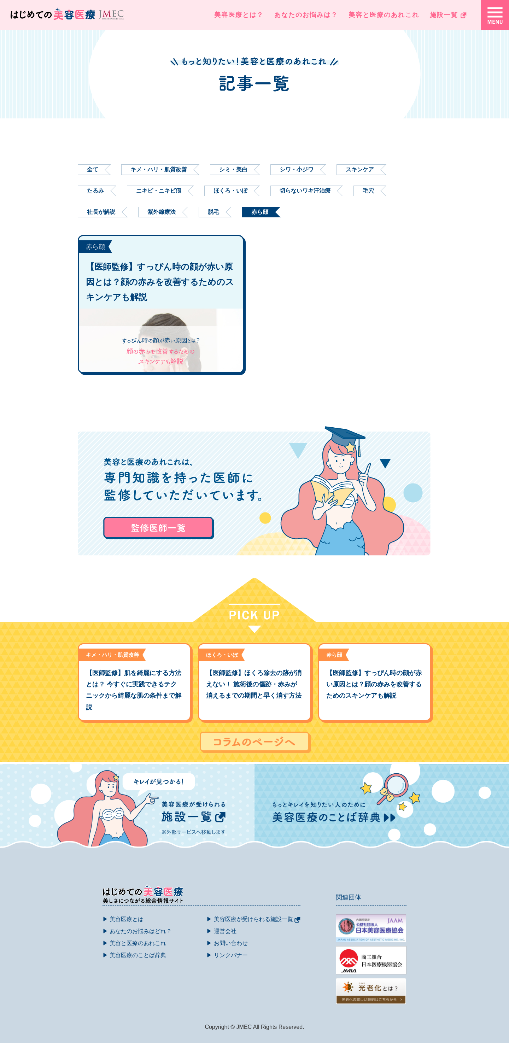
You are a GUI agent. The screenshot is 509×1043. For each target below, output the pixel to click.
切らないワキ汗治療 (305, 191)
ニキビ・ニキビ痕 (158, 191)
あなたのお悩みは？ (306, 14)
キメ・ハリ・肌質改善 (158, 169)
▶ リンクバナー (226, 955)
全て (92, 169)
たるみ (95, 191)
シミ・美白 (233, 169)
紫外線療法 (161, 212)
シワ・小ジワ (297, 169)
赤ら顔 (259, 212)
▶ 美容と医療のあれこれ (134, 943)
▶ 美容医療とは (123, 919)
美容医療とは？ (239, 14)
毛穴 (368, 191)
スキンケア (360, 169)
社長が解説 (101, 212)
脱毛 (213, 212)
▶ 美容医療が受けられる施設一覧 (253, 919)
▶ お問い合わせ (226, 943)
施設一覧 (448, 14)
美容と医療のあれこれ (384, 14)
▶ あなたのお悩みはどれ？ (137, 931)
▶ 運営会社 (221, 931)
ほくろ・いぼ (230, 191)
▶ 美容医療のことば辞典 (134, 955)
